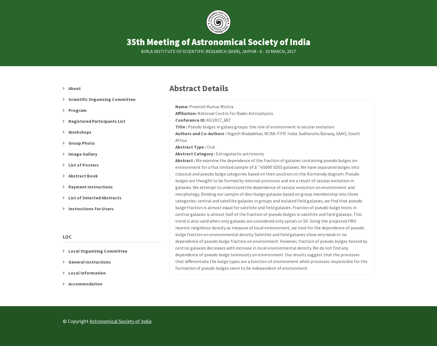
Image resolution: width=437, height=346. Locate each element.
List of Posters (83, 165)
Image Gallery (82, 154)
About (74, 88)
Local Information (87, 273)
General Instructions (89, 262)
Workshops (79, 132)
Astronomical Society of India (120, 321)
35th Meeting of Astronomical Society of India (219, 42)
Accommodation (85, 284)
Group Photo (81, 143)
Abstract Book (83, 176)
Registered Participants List (96, 121)
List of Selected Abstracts (94, 197)
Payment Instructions (90, 187)
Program (77, 110)
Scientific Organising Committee (101, 99)
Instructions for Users (91, 208)
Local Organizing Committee (97, 251)
